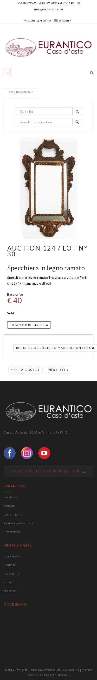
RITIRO (8, 582)
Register (44, 20)
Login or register (29, 325)
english (61, 20)
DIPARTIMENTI (13, 514)
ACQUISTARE (11, 556)
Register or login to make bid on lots (55, 348)
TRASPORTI (10, 591)
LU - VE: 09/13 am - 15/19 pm (56, 3)
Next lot (58, 370)
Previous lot (25, 370)
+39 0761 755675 (27, 3)
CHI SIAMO (10, 497)
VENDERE (10, 565)
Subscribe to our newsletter (48, 471)
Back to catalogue (21, 92)
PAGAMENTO (12, 573)
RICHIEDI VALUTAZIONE (18, 523)
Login (30, 20)
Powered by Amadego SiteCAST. (48, 674)
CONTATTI (9, 506)
